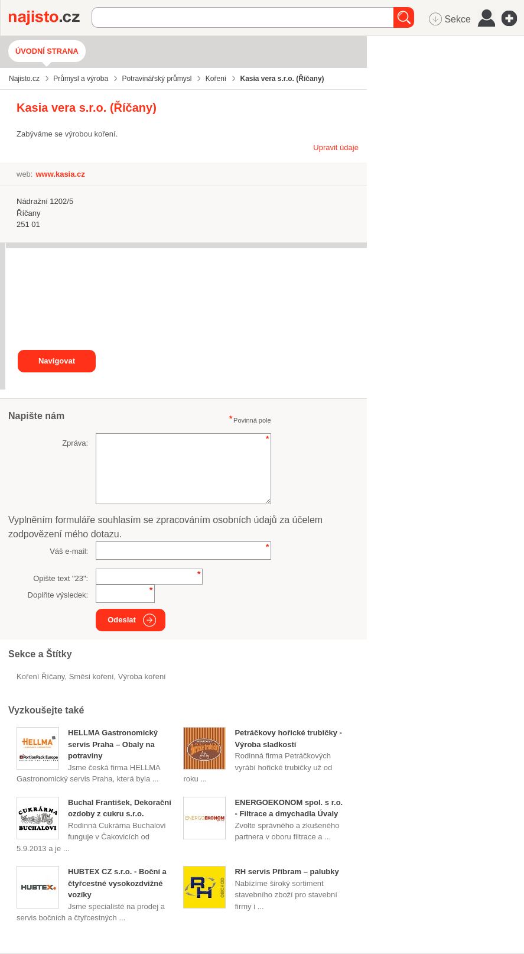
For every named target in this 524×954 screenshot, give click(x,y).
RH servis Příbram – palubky (287, 871)
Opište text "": (60, 578)
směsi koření (91, 676)
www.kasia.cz (59, 174)
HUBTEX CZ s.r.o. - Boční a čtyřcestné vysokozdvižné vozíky (117, 883)
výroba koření (142, 676)
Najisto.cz (50, 18)
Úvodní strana (47, 51)
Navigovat (56, 360)
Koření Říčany (40, 676)
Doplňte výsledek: (58, 594)
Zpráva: (75, 443)
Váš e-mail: (69, 551)
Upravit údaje (336, 147)
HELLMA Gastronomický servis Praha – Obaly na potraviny (113, 744)
